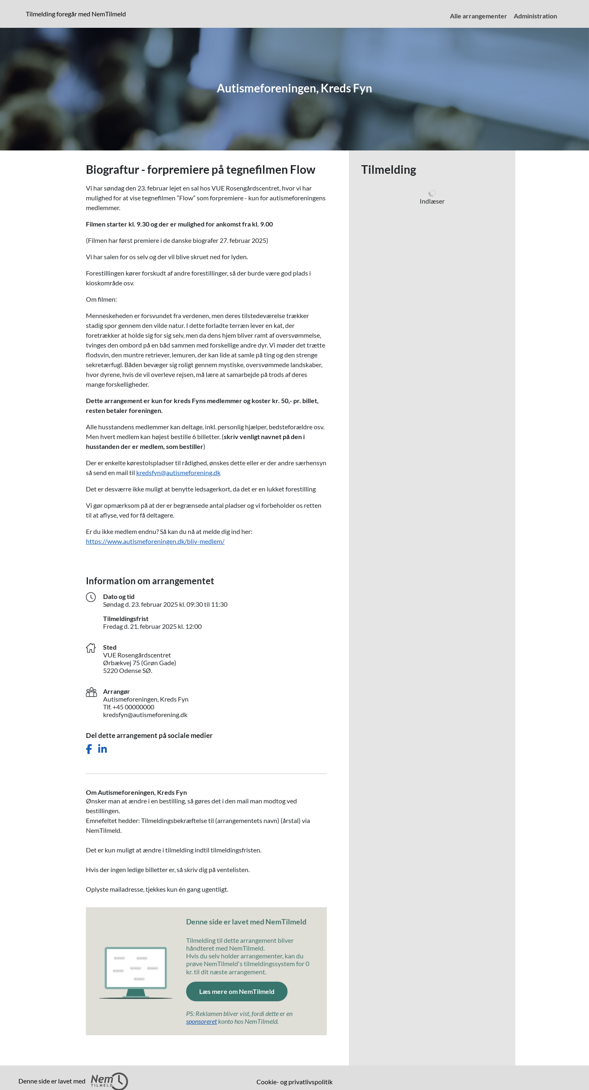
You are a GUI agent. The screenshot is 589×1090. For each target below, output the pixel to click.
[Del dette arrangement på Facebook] (89, 749)
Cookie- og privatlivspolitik (294, 1082)
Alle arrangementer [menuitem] (478, 16)
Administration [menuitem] (535, 16)
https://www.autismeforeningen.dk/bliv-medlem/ (155, 541)
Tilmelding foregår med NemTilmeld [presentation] (76, 14)
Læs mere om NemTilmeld (236, 991)
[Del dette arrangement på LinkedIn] (102, 749)
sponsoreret (201, 1021)
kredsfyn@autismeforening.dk (178, 472)
